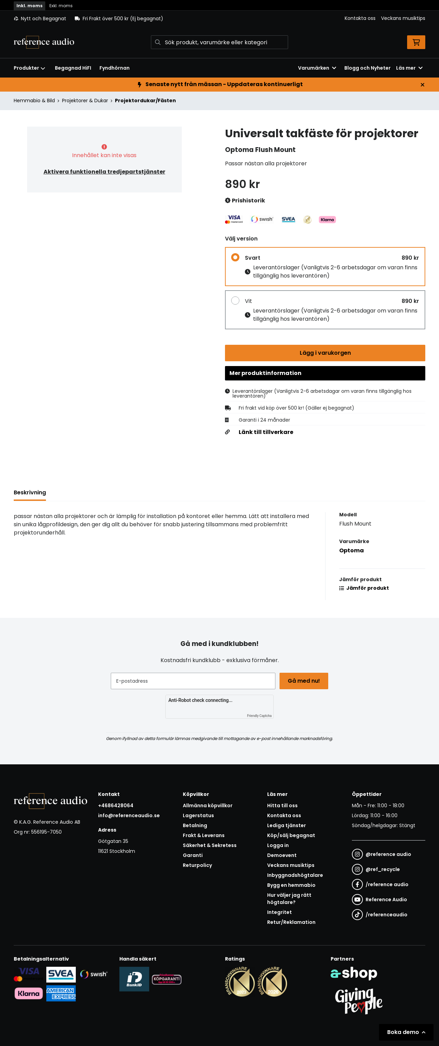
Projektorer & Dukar (85, 100)
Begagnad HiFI (73, 67)
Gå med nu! (304, 681)
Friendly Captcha (259, 716)
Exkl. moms (61, 6)
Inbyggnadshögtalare (295, 875)
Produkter (29, 67)
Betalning (195, 825)
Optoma (351, 552)
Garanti (193, 855)
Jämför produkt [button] (364, 589)
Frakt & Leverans (204, 835)
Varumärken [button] (317, 67)
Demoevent (282, 855)
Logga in (278, 845)
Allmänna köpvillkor (208, 805)
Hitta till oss (282, 805)
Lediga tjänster (286, 825)
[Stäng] (422, 85)
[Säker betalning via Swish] (93, 974)
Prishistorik (245, 201)
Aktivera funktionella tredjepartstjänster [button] (104, 172)
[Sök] (219, 42)
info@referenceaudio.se (129, 815)
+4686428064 (115, 805)
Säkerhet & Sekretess (210, 845)
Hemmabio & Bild (34, 100)
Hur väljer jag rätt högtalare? (289, 899)
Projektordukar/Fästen (145, 100)
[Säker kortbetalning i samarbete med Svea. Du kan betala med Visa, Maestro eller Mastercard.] (29, 974)
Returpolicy (197, 865)
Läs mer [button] (409, 67)
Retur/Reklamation (291, 922)
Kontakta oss (360, 18)
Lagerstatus (198, 815)
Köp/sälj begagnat (291, 835)
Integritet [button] (279, 912)
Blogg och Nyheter (367, 67)
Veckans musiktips (403, 18)
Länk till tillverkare (266, 434)
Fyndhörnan (114, 67)
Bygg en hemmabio (291, 885)
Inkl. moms (29, 6)
